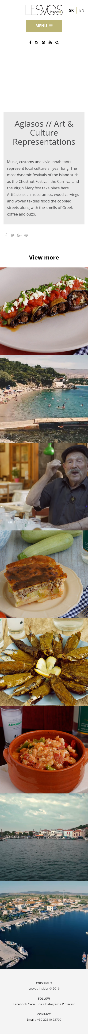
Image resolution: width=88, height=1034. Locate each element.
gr (71, 10)
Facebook (20, 1004)
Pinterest (68, 1004)
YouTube (36, 1004)
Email (30, 1019)
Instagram (52, 1004)
